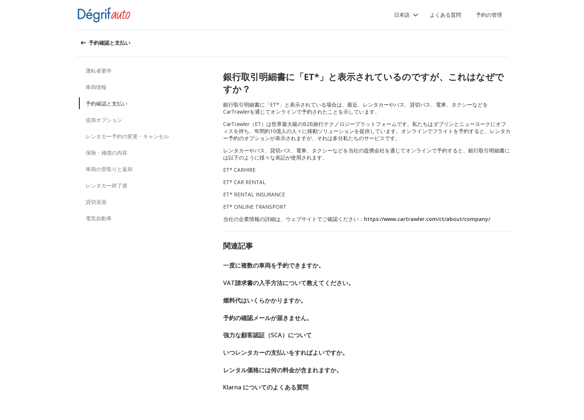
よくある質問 (445, 14)
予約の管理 (489, 14)
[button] (406, 14)
